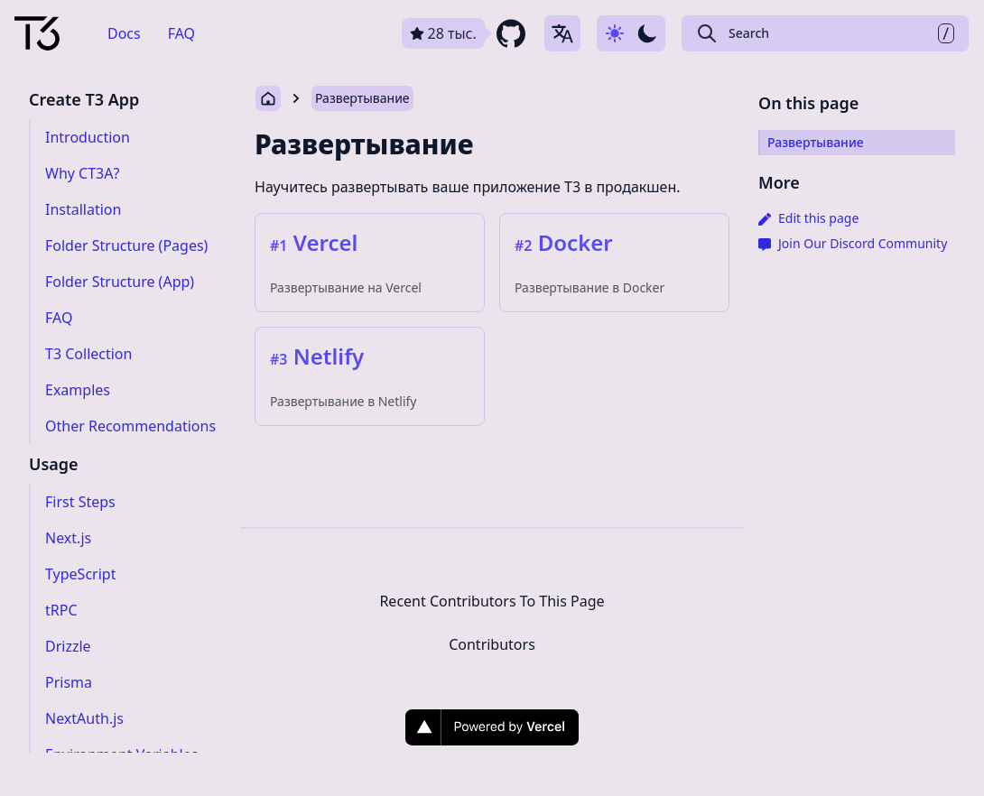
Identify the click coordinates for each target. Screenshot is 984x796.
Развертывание (362, 97)
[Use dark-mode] (631, 33)
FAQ (181, 33)
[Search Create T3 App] (825, 33)
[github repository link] (466, 33)
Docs (124, 33)
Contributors (492, 644)
